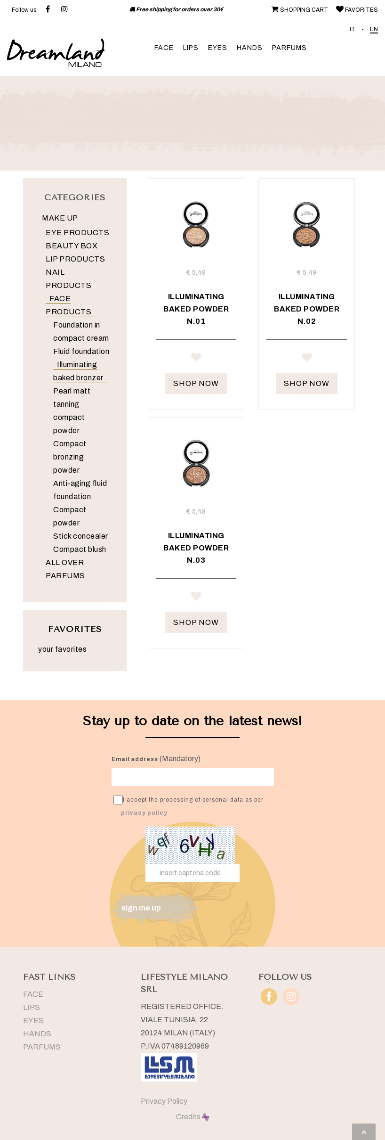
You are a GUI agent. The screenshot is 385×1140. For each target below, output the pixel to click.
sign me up (141, 908)
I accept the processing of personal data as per (188, 805)
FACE (164, 47)
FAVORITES (356, 10)
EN (374, 29)
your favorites (62, 649)
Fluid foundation (81, 351)
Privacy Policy (164, 1101)
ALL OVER (65, 562)
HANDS (250, 47)
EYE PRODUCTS (77, 233)
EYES (217, 47)
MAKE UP (60, 218)
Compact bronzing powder (70, 457)
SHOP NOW (196, 383)
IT (352, 29)
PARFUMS (289, 47)
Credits (192, 1117)
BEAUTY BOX (71, 246)
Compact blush (79, 549)
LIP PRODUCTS (75, 259)
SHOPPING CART (298, 10)
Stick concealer (80, 536)
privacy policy (144, 813)
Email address (135, 759)
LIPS (191, 47)
